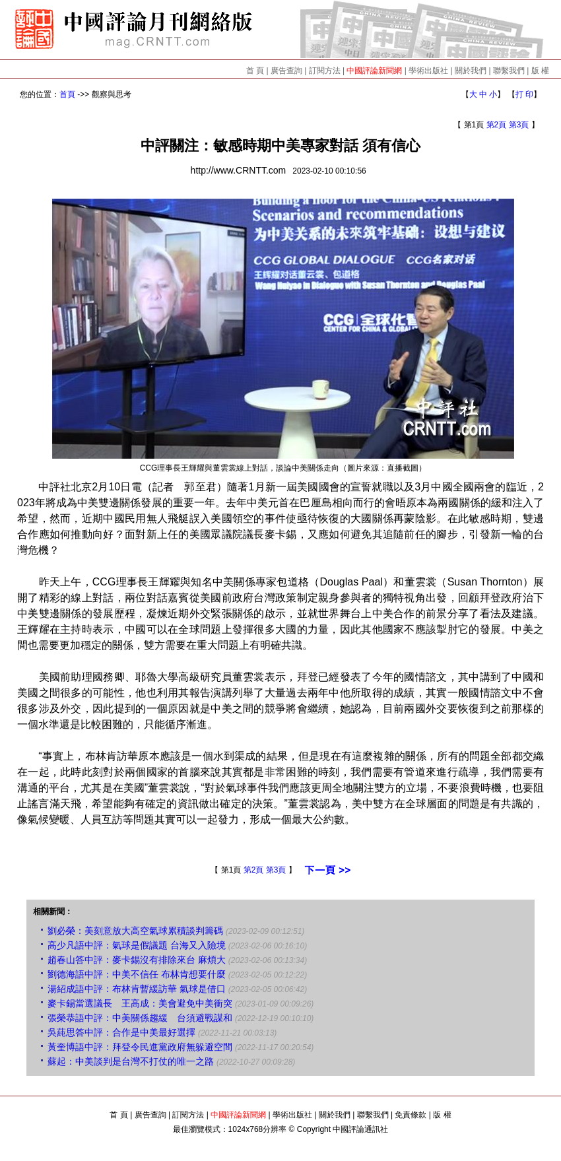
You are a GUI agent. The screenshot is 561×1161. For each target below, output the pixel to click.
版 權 (540, 70)
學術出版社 (428, 70)
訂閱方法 (325, 70)
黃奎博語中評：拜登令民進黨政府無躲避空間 (140, 1047)
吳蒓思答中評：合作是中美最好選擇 (121, 1032)
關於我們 (470, 70)
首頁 (67, 94)
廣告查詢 (286, 70)
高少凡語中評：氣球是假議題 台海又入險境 (137, 945)
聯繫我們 (509, 70)
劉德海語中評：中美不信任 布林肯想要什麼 (137, 974)
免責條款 (410, 1114)
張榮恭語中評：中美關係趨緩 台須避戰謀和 (140, 1017)
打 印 (524, 94)
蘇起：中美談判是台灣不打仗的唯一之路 (131, 1061)
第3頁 (519, 124)
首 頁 (255, 70)
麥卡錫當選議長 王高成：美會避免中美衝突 (140, 1003)
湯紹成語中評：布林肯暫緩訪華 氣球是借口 (137, 988)
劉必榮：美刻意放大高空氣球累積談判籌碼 (135, 930)
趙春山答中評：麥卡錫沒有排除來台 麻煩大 (137, 959)
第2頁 (496, 124)
